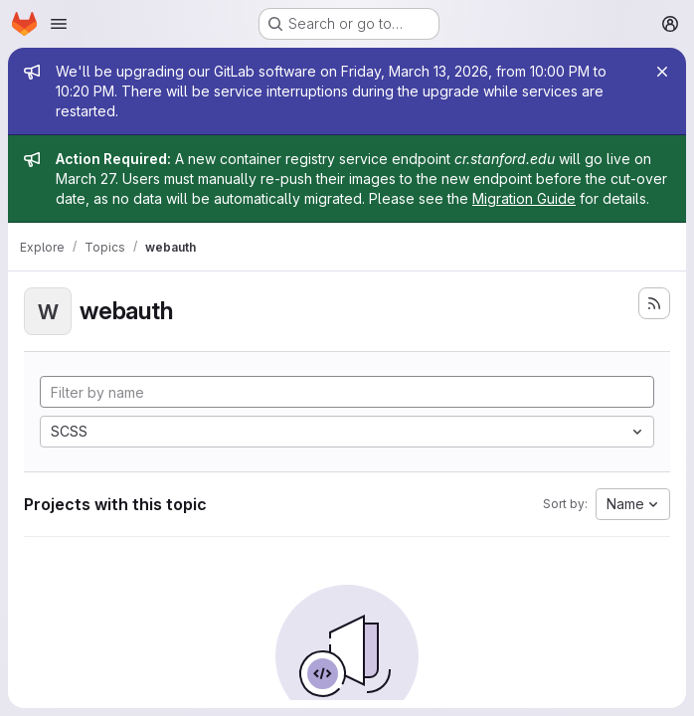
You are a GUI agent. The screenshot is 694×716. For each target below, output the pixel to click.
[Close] (662, 72)
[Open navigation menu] (59, 24)
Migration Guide (524, 198)
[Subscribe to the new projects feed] (654, 303)
